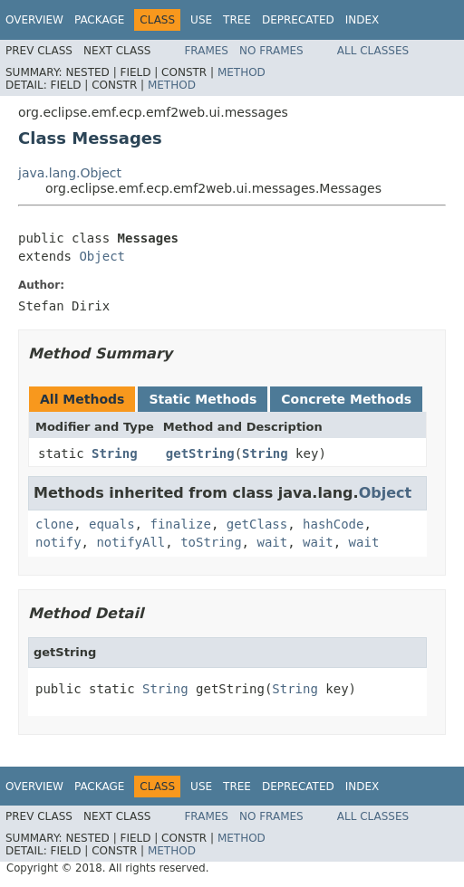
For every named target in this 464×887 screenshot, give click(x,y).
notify (58, 542)
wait (271, 542)
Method (242, 72)
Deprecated (298, 20)
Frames (206, 50)
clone (54, 524)
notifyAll (130, 542)
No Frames (271, 50)
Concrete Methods (346, 399)
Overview (34, 20)
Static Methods (202, 399)
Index (362, 20)
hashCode (333, 524)
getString (200, 453)
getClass (257, 524)
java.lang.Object (69, 173)
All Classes (373, 50)
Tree (237, 20)
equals (112, 524)
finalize (180, 524)
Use (201, 20)
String (115, 453)
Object (102, 256)
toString (210, 542)
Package (99, 20)
